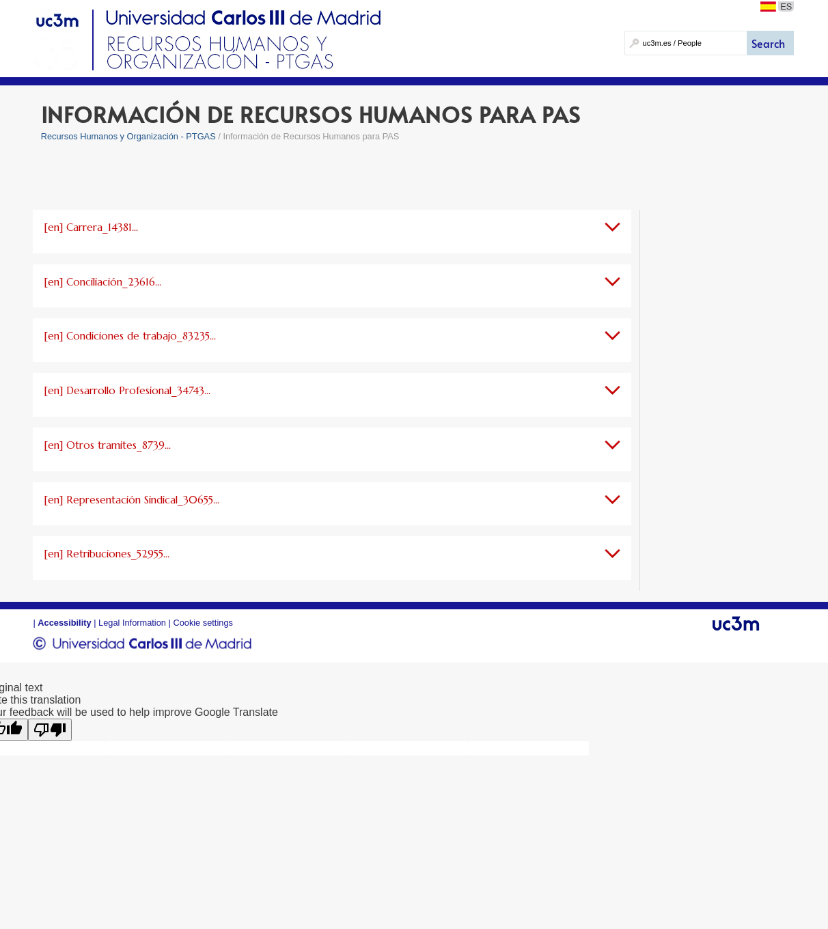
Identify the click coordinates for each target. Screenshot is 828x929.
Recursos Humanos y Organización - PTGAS (128, 136)
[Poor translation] (50, 730)
